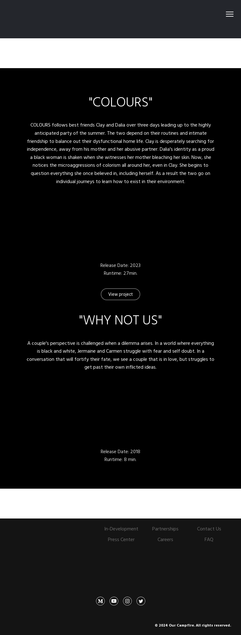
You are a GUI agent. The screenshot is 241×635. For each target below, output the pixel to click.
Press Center (121, 539)
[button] (120, 294)
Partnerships (165, 528)
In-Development (121, 528)
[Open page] (46, 536)
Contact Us (209, 528)
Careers (165, 539)
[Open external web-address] (120, 19)
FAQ (209, 539)
